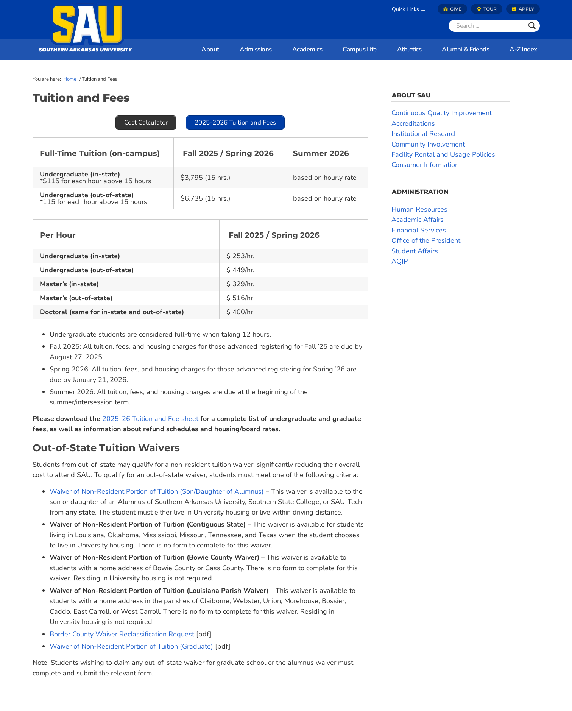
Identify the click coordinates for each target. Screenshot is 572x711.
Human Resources (419, 209)
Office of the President (425, 240)
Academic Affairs (417, 219)
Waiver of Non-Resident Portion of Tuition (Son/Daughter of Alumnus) (157, 491)
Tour (487, 9)
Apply (523, 9)
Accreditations (413, 123)
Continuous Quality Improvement (441, 112)
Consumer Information (425, 164)
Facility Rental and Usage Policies (443, 154)
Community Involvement (428, 144)
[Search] (486, 26)
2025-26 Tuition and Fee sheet (150, 418)
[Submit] (532, 25)
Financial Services (418, 230)
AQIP (399, 261)
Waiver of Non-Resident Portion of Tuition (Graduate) (131, 646)
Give (452, 9)
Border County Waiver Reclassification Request (122, 634)
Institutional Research (424, 133)
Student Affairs (414, 251)
